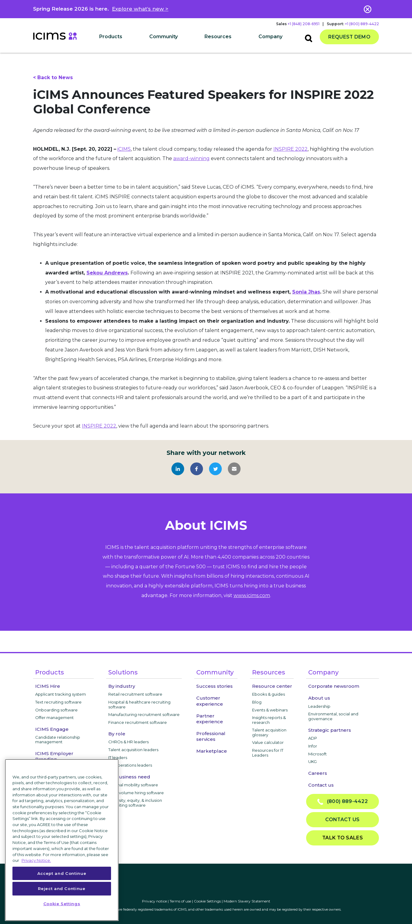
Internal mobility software (133, 784)
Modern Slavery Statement (247, 901)
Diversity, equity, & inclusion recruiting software (135, 803)
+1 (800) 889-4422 (362, 24)
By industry (121, 686)
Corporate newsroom (333, 686)
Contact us (321, 785)
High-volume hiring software (136, 792)
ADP (312, 738)
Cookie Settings (207, 901)
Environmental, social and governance (333, 716)
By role (116, 734)
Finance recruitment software (137, 722)
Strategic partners (329, 730)
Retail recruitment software (135, 694)
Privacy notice (154, 901)
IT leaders (117, 757)
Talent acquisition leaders (133, 749)
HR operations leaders (130, 765)
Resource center (272, 686)
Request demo (349, 37)
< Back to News (53, 77)
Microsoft (317, 753)
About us (319, 698)
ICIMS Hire (47, 686)
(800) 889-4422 (342, 801)
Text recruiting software (58, 702)
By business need (129, 777)
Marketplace (211, 751)
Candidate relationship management (57, 739)
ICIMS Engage (52, 729)
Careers (317, 773)
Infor (312, 746)
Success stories (214, 686)
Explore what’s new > (140, 9)
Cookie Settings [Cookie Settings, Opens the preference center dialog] (61, 903)
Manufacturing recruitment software (144, 714)
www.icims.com (252, 595)
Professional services (210, 736)
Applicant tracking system (60, 694)
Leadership (319, 706)
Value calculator (268, 742)
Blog (257, 702)
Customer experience (209, 701)
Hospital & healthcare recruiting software (139, 704)
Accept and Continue (61, 873)
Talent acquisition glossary (269, 732)
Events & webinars (270, 709)
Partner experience (209, 718)
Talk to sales (342, 838)
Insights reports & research (269, 720)
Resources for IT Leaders (267, 753)
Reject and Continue (61, 888)
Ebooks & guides (268, 694)
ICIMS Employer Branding (54, 756)
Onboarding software (56, 709)
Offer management (54, 717)
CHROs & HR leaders (128, 741)
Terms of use (180, 901)
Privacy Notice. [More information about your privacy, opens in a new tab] (36, 860)
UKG (312, 761)
